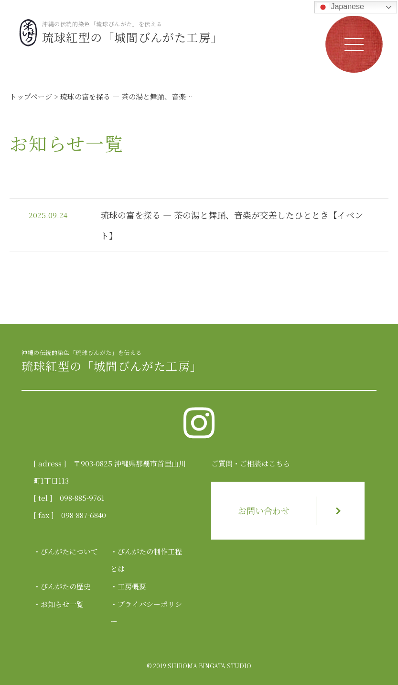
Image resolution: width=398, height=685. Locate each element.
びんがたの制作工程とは (146, 560)
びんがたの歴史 (66, 586)
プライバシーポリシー (146, 612)
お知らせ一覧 (62, 604)
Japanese (340, 7)
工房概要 (132, 586)
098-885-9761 (82, 498)
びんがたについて (69, 551)
